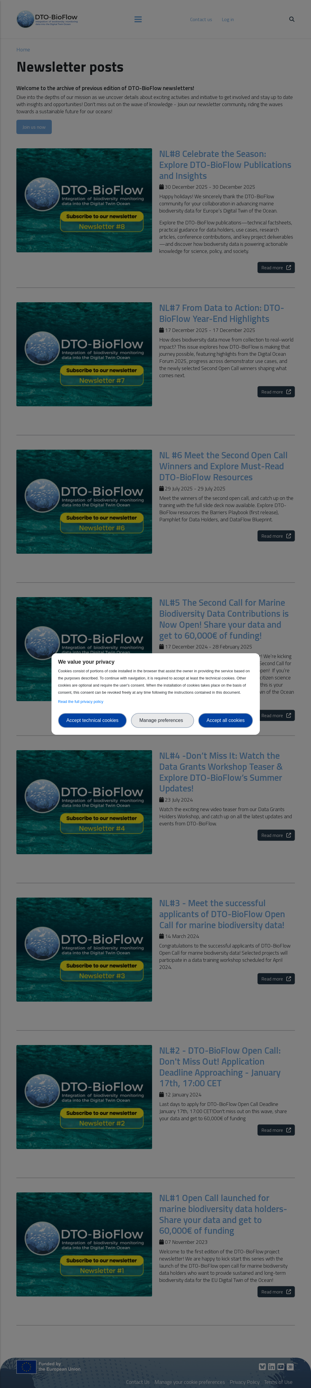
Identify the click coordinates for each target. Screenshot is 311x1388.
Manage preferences (162, 720)
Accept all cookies (226, 720)
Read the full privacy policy (81, 701)
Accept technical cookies (92, 720)
